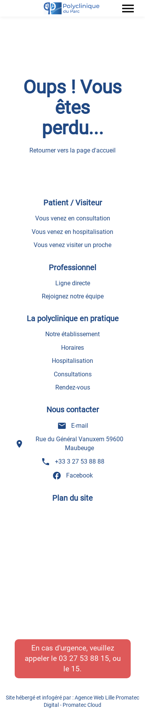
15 (75, 668)
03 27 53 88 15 (84, 658)
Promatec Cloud (82, 705)
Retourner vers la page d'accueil (72, 150)
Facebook (72, 475)
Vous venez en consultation (72, 218)
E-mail (72, 425)
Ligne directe (72, 283)
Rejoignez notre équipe (73, 296)
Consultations (73, 374)
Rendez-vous (72, 387)
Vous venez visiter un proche (72, 245)
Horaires (72, 347)
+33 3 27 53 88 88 (72, 461)
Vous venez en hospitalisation (72, 231)
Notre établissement (72, 334)
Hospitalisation (72, 360)
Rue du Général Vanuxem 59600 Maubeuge (69, 443)
